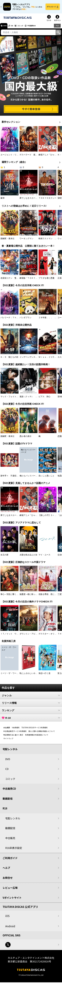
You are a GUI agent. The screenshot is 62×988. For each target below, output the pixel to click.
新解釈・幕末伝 (7, 240)
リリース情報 (31, 704)
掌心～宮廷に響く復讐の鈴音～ (14, 596)
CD (15, 28)
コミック (26, 28)
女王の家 (4, 557)
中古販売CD (40, 28)
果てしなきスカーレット (30, 200)
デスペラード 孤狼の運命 (31, 157)
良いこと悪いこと (46, 478)
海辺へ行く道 (44, 675)
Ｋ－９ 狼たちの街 (9, 359)
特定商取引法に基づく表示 (13, 737)
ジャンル (31, 697)
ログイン (57, 22)
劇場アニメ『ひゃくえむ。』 (32, 517)
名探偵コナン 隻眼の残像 (12, 280)
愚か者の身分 (25, 438)
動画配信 (8, 800)
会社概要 (6, 729)
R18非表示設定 (13, 850)
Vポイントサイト (12, 899)
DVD (6, 28)
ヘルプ (6, 869)
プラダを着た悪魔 (46, 280)
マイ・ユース (44, 557)
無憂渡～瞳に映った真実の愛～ (33, 596)
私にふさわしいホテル (29, 675)
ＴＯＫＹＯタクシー (47, 200)
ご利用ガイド (10, 860)
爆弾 (2, 200)
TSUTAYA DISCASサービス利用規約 (34, 729)
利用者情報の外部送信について (36, 737)
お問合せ (8, 879)
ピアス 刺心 (44, 398)
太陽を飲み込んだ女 (28, 557)
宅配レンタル (12, 820)
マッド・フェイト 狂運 (11, 398)
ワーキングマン (26, 240)
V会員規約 (16, 729)
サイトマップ (8, 740)
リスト (48, 22)
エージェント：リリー (10, 157)
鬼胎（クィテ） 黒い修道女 (32, 398)
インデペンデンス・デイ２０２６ (34, 359)
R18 (57, 28)
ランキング (31, 712)
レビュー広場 (10, 889)
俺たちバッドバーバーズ (30, 478)
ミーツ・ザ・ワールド (10, 675)
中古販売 (10, 840)
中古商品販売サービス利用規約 (14, 733)
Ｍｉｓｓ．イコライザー (49, 359)
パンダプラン (25, 319)
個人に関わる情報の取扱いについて (41, 733)
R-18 (31, 719)
